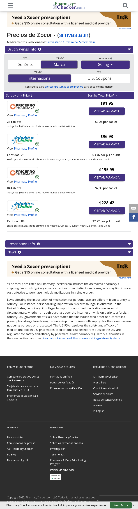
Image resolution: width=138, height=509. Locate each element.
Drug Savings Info (69, 49)
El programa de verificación (66, 388)
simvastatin (73, 35)
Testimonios (57, 454)
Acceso (97, 405)
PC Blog (11, 454)
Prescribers (99, 382)
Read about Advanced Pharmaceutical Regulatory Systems (82, 338)
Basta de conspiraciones (107, 399)
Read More (121, 505)
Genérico (25, 64)
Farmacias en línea (61, 376)
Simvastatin (87, 42)
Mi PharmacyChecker (105, 376)
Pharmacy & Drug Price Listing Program (68, 462)
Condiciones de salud (105, 388)
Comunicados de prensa (21, 443)
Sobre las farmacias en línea (66, 443)
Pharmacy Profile (25, 115)
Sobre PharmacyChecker (64, 437)
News (69, 252)
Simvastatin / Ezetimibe (62, 42)
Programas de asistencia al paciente (22, 397)
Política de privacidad (62, 470)
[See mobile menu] (10, 5)
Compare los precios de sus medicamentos (23, 378)
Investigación (57, 448)
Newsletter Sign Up (18, 460)
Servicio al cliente (103, 394)
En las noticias (15, 437)
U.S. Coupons (99, 78)
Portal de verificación (62, 382)
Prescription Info (69, 244)
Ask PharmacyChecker (20, 448)
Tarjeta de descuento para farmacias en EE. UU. (22, 388)
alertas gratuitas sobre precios (64, 86)
